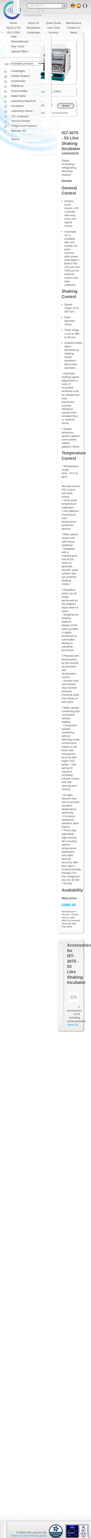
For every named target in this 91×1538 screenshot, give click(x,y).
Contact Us (73, 27)
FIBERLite (17, 86)
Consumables (19, 91)
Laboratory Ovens (21, 110)
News (73, 32)
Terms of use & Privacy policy (29, 1535)
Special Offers (19, 51)
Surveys (54, 32)
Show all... (73, 1024)
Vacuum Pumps (20, 120)
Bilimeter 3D (18, 130)
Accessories (18, 81)
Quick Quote (53, 23)
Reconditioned (19, 41)
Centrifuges (18, 71)
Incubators (17, 105)
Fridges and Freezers (24, 125)
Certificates (33, 32)
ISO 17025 (13, 32)
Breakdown (33, 27)
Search (15, 139)
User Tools (53, 27)
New (14, 36)
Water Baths (18, 95)
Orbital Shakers (20, 76)
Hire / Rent (17, 46)
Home (13, 23)
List (7, 63)
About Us (33, 23)
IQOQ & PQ (13, 27)
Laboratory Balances (23, 100)
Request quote (44, 105)
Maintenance (73, 23)
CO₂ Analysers (20, 116)
